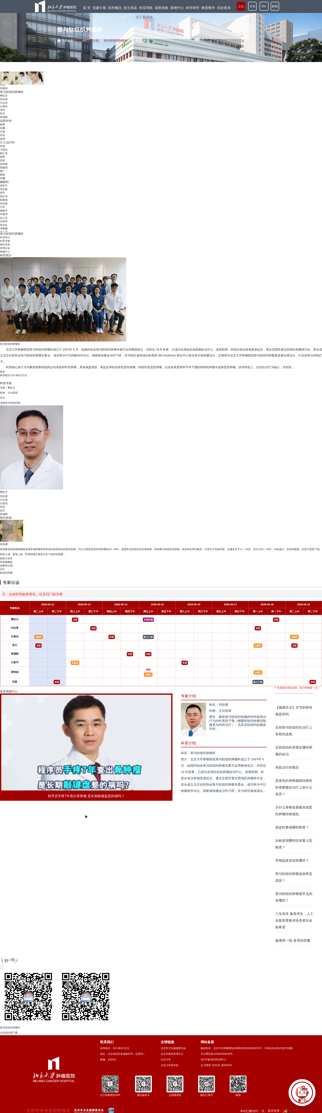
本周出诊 (5, 248)
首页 (79, 40)
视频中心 (5, 251)
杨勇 (2, 124)
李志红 (4, 225)
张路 (14, 681)
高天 (2, 113)
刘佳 (2, 135)
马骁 (2, 84)
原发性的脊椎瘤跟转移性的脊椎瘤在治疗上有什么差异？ (293, 787)
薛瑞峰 (4, 117)
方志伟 (4, 102)
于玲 (2, 207)
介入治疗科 (7, 142)
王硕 (2, 131)
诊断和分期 (6, 565)
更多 (2, 371)
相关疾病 (5, 244)
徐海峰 (4, 164)
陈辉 (2, 156)
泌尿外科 (6, 120)
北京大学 (166, 1059)
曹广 (2, 171)
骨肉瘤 (204, 355)
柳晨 (2, 174)
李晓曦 (4, 228)
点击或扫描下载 (9, 1032)
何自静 (4, 203)
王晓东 (4, 149)
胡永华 (4, 196)
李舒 (2, 110)
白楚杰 (4, 106)
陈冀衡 (4, 200)
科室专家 (5, 241)
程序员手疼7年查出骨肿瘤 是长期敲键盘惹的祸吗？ (86, 796)
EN (264, 6)
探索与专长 (6, 558)
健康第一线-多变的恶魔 (292, 940)
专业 (252, 6)
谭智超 (15, 672)
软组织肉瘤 (6, 572)
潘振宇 (4, 210)
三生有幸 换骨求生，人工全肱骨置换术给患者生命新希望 (294, 920)
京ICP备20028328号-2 (213, 1059)
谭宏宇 (4, 185)
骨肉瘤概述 (6, 562)
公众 (241, 6)
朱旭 (2, 146)
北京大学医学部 (169, 1065)
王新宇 (15, 662)
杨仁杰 (4, 153)
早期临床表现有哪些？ (292, 860)
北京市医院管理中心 (172, 1053)
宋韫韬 (4, 88)
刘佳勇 (4, 99)
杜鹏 (2, 128)
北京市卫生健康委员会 (173, 1048)
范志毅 (4, 189)
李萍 (2, 192)
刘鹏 (2, 178)
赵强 (2, 138)
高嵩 (2, 160)
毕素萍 (4, 214)
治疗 (2, 569)
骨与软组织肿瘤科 (12, 92)
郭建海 (4, 167)
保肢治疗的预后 (287, 767)
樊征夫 (4, 95)
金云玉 (4, 217)
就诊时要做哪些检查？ (292, 827)
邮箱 (275, 6)
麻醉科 (4, 182)
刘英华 (4, 221)
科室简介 (5, 237)
